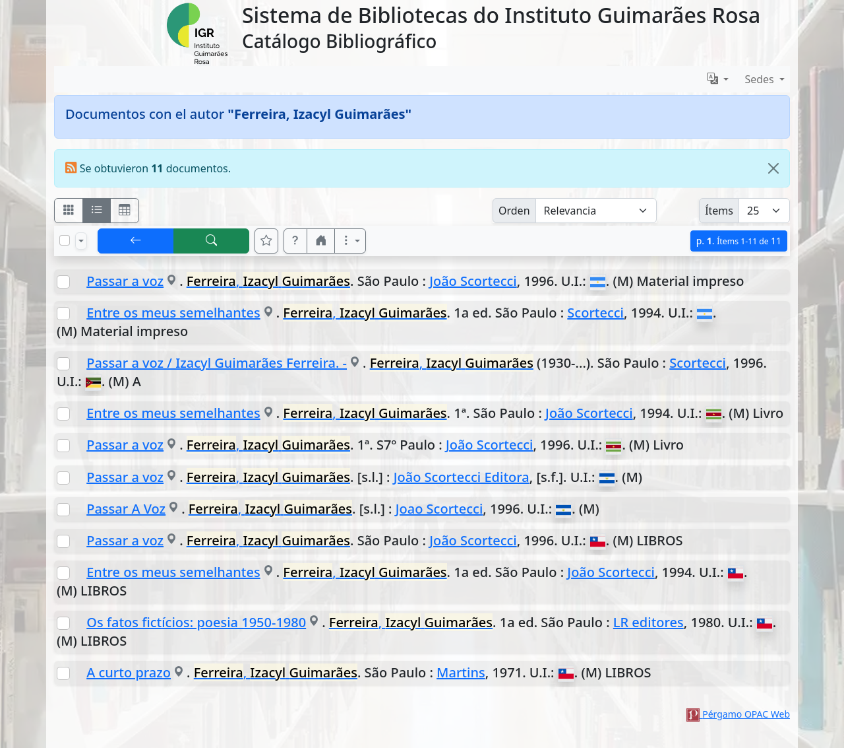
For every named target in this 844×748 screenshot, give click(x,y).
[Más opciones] (350, 241)
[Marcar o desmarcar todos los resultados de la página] (64, 240)
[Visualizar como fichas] (68, 210)
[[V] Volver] (136, 241)
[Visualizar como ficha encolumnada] (96, 210)
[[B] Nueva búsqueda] (211, 241)
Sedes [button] (760, 79)
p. (738, 241)
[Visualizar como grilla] (124, 210)
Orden (514, 210)
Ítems (719, 210)
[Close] (773, 168)
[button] (295, 241)
